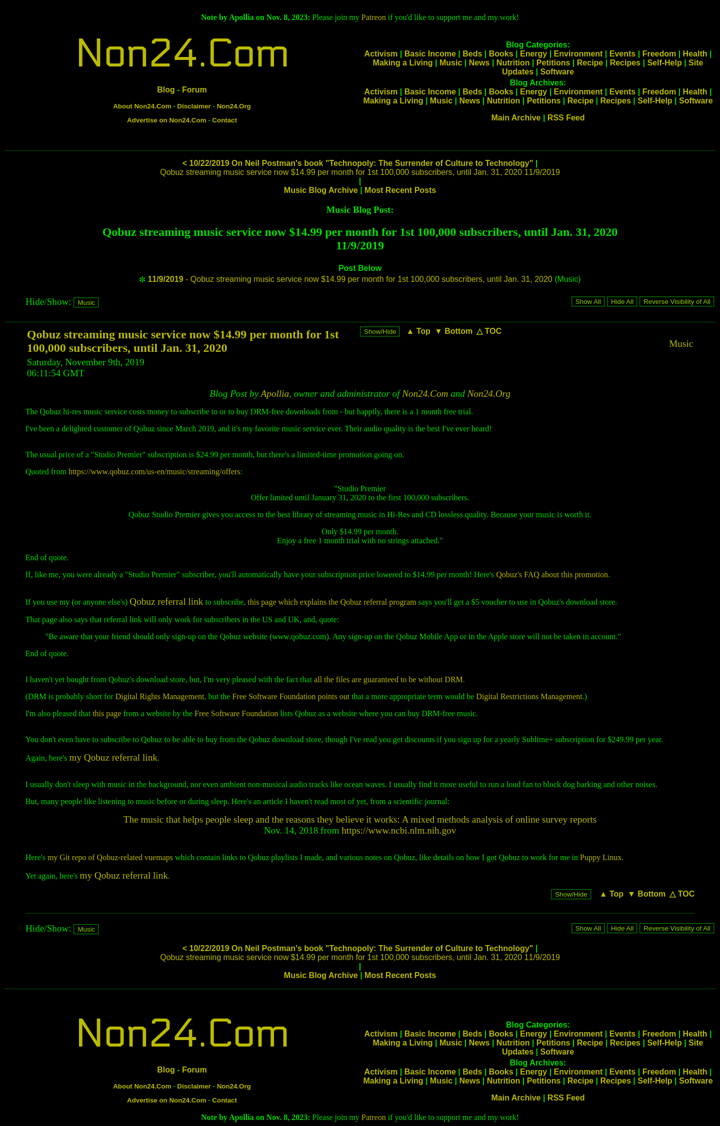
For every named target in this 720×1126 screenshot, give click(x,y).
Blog (166, 89)
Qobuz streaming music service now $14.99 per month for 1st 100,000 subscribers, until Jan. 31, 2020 (183, 341)
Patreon (374, 17)
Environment (578, 53)
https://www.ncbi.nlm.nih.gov (399, 830)
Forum (194, 89)
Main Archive (515, 117)
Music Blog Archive (321, 190)
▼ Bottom (453, 331)
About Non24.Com (142, 106)
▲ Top (418, 331)
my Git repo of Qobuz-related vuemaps (110, 857)
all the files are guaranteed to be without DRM (388, 679)
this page (106, 713)
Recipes (625, 62)
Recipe (590, 62)
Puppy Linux (601, 857)
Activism (381, 53)
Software (557, 71)
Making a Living (403, 62)
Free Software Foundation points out (291, 696)
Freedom (659, 53)
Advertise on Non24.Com (166, 120)
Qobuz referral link (166, 601)
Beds (472, 53)
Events (623, 53)
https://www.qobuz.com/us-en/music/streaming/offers (154, 471)
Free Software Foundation (236, 713)
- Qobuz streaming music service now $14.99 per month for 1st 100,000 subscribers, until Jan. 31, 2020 (350, 279)
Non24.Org (234, 106)
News (479, 62)
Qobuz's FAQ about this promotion (552, 574)
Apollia (275, 393)
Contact (224, 120)
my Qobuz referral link (113, 757)
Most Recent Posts (400, 190)
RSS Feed (566, 117)
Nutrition (513, 62)
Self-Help (664, 62)
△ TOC (489, 331)
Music (451, 62)
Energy (533, 53)
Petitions (553, 62)
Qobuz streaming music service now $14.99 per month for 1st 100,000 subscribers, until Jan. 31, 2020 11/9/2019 (360, 172)
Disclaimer (193, 106)
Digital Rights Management (160, 696)
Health (695, 53)
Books (501, 53)
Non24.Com (182, 53)
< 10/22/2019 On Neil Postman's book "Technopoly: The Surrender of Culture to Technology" (358, 163)
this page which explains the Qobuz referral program (332, 602)
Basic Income (430, 53)
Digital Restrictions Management (529, 696)
